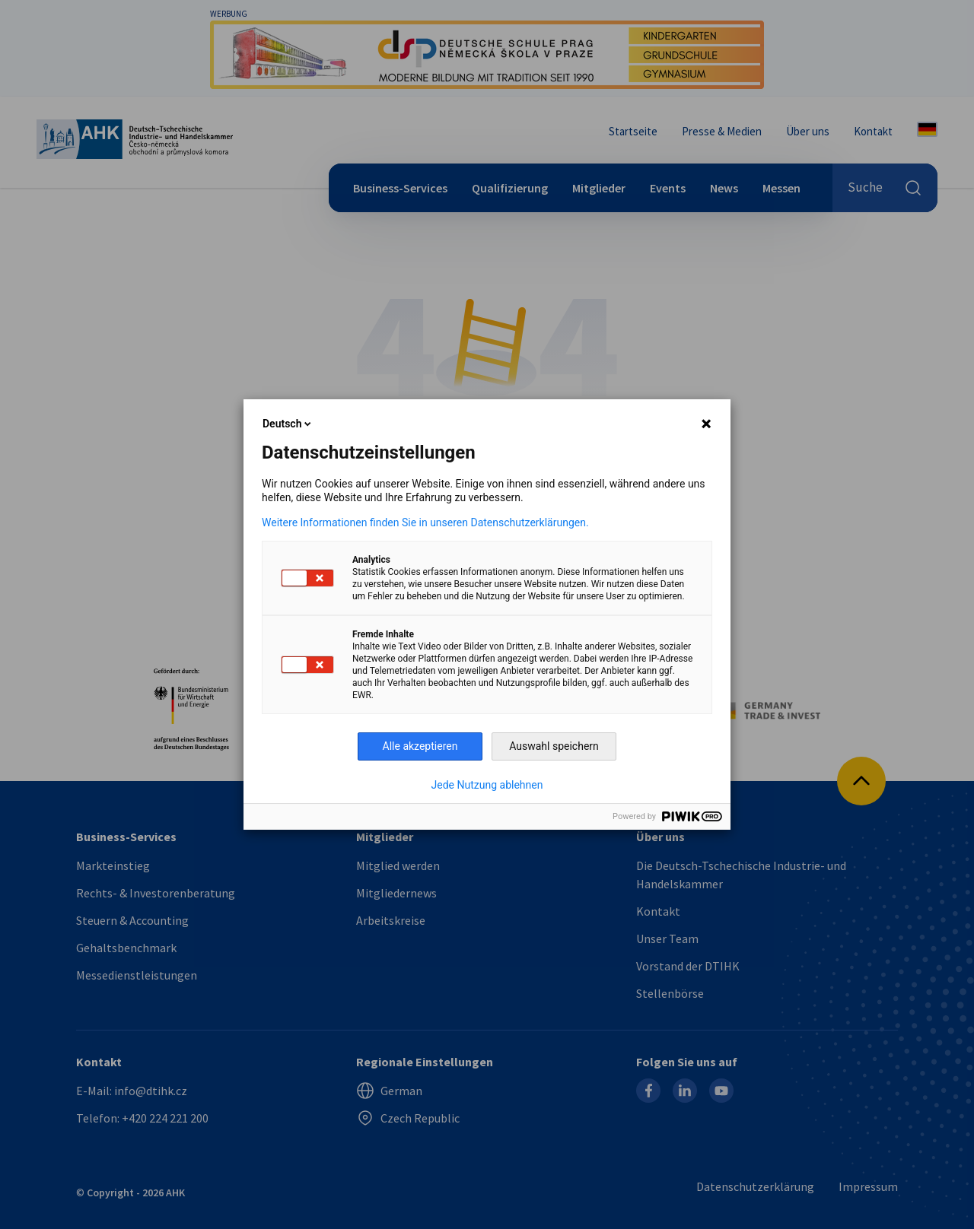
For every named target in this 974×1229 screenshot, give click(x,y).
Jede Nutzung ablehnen (487, 785)
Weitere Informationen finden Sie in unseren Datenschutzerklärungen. (425, 522)
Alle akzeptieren (420, 746)
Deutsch (288, 424)
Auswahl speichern (554, 746)
